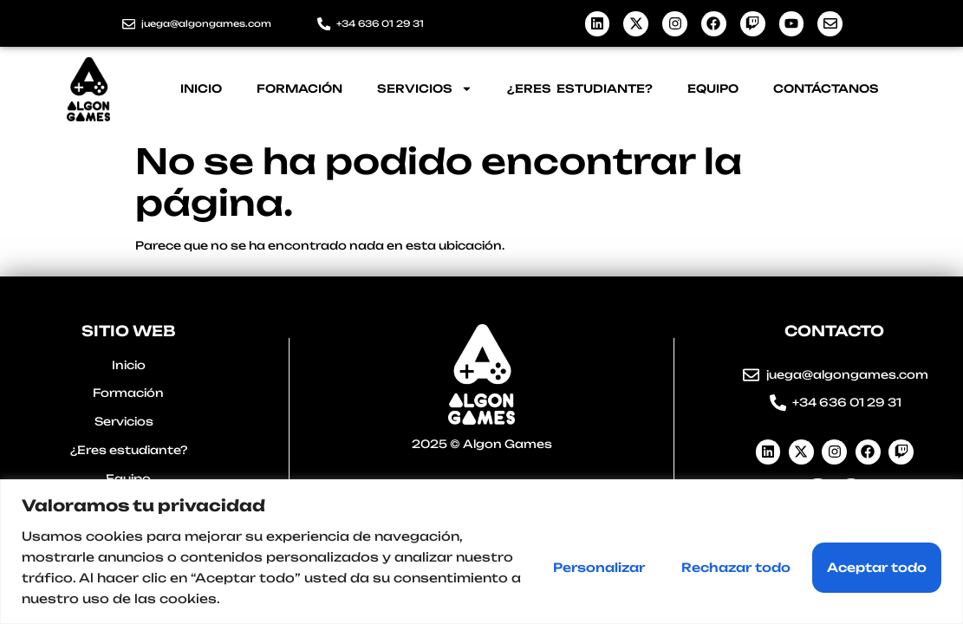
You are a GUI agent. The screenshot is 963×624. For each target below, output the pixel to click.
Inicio (201, 88)
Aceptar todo (877, 567)
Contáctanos (826, 88)
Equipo (713, 88)
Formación (299, 88)
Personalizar (599, 567)
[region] (481, 551)
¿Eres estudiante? (580, 88)
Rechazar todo (736, 567)
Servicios (424, 89)
